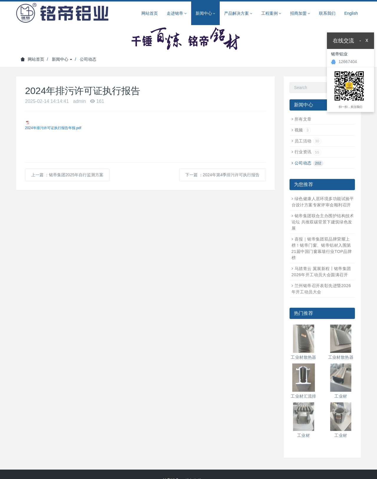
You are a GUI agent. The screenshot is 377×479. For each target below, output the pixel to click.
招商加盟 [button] (300, 13)
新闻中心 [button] (206, 13)
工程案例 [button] (271, 13)
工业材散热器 (303, 357)
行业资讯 (308, 151)
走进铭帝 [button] (177, 13)
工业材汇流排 (303, 396)
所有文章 (303, 119)
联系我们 (327, 13)
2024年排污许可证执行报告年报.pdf (53, 128)
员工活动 (308, 141)
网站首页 (149, 13)
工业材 (340, 396)
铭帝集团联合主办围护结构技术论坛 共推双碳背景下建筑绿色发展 (323, 222)
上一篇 (67, 174)
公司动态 (88, 59)
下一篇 (222, 174)
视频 (303, 130)
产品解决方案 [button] (238, 13)
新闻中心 (62, 59)
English (351, 13)
